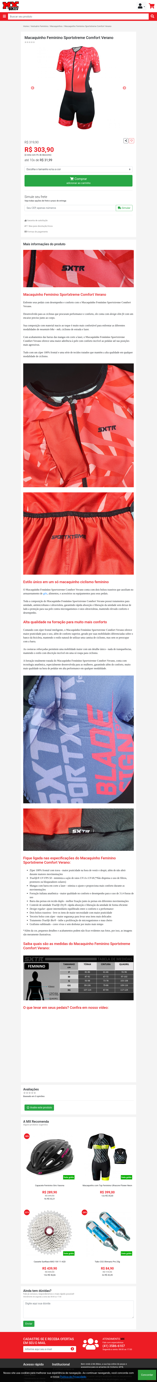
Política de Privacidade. (73, 1376)
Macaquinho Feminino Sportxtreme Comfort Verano (88, 26)
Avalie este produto (39, 1107)
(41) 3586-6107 (114, 1346)
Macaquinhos (56, 26)
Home (26, 26)
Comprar (78, 181)
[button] (141, 6)
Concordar (147, 1374)
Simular (124, 207)
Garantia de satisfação (36, 220)
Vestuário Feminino (39, 26)
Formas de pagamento (36, 231)
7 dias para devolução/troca (39, 226)
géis (45, 593)
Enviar (28, 1323)
